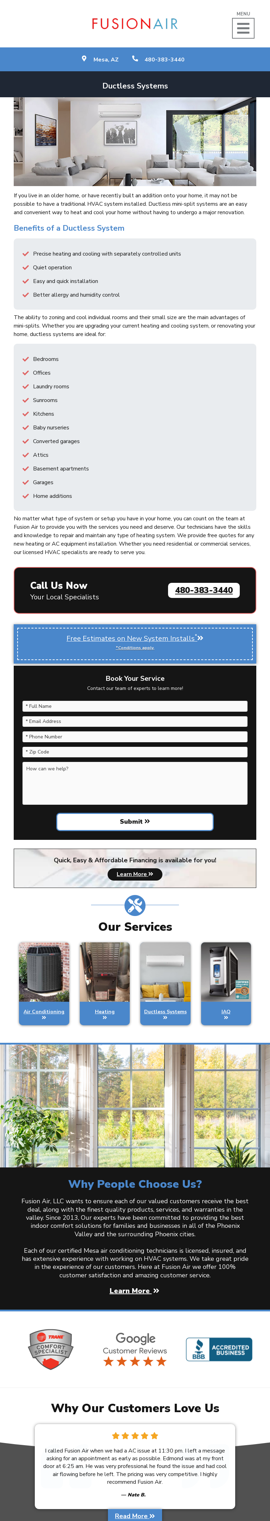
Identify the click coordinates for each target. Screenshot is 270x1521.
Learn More (135, 874)
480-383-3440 (204, 590)
